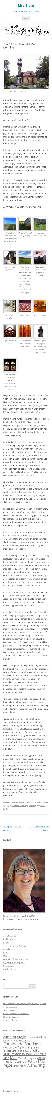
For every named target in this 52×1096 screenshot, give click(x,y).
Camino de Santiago (20, 805)
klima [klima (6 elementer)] (21, 1050)
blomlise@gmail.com (11, 919)
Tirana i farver (9, 1010)
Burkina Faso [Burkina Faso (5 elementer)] (23, 1040)
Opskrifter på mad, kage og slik (16, 959)
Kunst (5, 952)
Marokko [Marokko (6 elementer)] (23, 1058)
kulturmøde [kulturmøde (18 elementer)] (12, 1054)
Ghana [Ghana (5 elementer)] (35, 1047)
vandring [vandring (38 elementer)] (36, 1065)
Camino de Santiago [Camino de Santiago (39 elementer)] (22, 1043)
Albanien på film (10, 1020)
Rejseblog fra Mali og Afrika (14, 962)
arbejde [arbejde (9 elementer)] (21, 1037)
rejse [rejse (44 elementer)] (7, 1065)
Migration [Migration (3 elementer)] (33, 1058)
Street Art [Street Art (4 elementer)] (18, 1065)
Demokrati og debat (11, 949)
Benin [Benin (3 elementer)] (6, 1040)
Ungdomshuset (9, 969)
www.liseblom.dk (32, 919)
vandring (32, 805)
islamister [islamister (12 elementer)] (10, 1050)
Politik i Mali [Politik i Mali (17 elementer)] (37, 1061)
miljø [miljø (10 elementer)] (41, 1058)
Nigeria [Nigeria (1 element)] (24, 1062)
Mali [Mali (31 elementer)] (13, 1057)
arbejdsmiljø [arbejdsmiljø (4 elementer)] (33, 1037)
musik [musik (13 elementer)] (7, 1061)
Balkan (6, 942)
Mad (5, 956)
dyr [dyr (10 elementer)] (15, 1047)
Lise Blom (26, 5)
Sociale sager (8, 966)
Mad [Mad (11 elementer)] (6, 1058)
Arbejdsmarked (9, 936)
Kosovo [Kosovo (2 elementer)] (28, 1051)
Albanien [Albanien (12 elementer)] (9, 1037)
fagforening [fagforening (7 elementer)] (25, 1047)
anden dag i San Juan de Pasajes (22, 632)
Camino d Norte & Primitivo (37, 802)
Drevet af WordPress (11, 1091)
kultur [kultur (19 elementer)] (36, 1050)
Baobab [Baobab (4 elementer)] (44, 1037)
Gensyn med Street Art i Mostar (16, 1013)
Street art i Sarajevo (11, 1017)
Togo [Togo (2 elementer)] (26, 1066)
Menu (26, 18)
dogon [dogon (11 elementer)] (7, 1047)
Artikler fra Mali (9, 939)
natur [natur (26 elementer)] (17, 1061)
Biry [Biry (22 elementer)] (12, 1040)
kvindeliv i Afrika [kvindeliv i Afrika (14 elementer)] (34, 1054)
